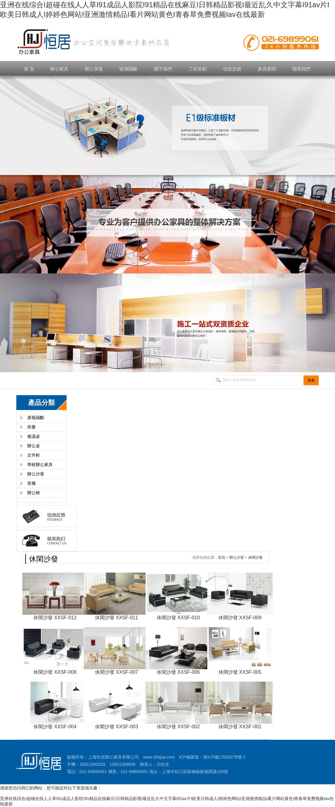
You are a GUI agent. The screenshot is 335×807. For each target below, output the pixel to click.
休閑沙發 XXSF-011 (116, 617)
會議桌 (33, 436)
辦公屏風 (94, 68)
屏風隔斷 (35, 417)
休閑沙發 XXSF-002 (178, 726)
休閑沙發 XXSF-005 (239, 672)
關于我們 (163, 68)
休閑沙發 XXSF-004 (54, 726)
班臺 (31, 427)
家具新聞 (267, 68)
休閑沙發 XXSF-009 (239, 617)
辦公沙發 (35, 473)
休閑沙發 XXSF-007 (116, 672)
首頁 (221, 557)
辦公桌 (33, 445)
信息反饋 (232, 68)
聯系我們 (301, 68)
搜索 (311, 380)
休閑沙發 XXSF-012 (54, 617)
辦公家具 (59, 68)
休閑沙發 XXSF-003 (116, 726)
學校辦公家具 (40, 464)
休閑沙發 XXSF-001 (239, 726)
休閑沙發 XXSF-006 (178, 672)
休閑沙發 (255, 557)
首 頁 (29, 68)
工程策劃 (198, 68)
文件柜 (33, 455)
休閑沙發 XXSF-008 (54, 672)
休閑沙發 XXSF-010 (178, 617)
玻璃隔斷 (128, 68)
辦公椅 (33, 492)
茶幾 (31, 483)
